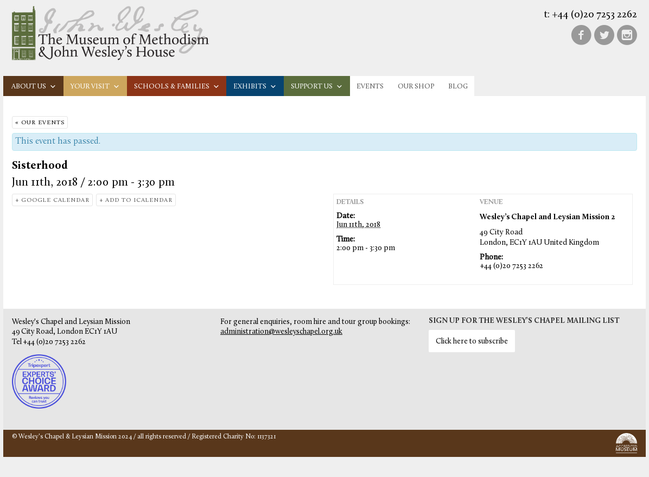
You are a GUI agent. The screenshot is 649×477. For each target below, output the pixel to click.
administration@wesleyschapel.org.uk (281, 332)
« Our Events (40, 123)
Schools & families (177, 86)
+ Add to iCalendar (136, 200)
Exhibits (255, 86)
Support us (317, 86)
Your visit (95, 86)
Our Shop (416, 86)
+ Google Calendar (52, 200)
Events (370, 86)
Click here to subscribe (472, 342)
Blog (458, 86)
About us (33, 86)
